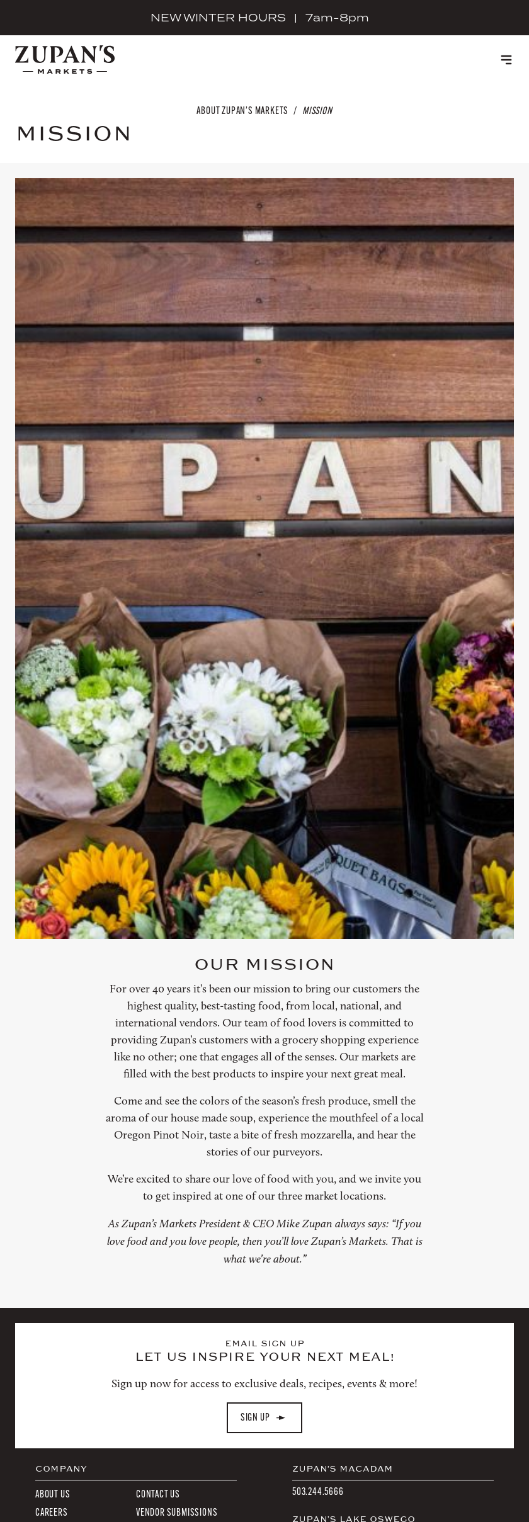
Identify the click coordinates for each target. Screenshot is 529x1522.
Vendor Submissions (176, 1512)
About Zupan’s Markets (242, 110)
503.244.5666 (318, 1491)
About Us (52, 1494)
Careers (51, 1512)
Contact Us (158, 1494)
